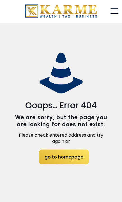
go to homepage (64, 157)
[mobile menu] (114, 11)
